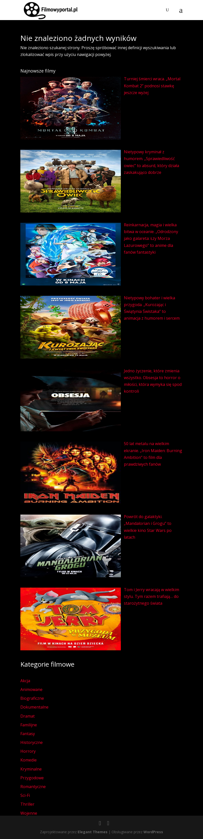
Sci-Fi (25, 795)
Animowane (31, 689)
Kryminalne (31, 769)
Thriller (27, 804)
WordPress (153, 831)
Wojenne (28, 813)
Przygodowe (32, 778)
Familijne (28, 725)
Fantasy (27, 733)
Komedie (28, 760)
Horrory (28, 751)
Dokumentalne (34, 707)
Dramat (27, 716)
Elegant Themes (93, 831)
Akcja (25, 680)
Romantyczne (33, 786)
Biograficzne (32, 698)
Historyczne (31, 742)
